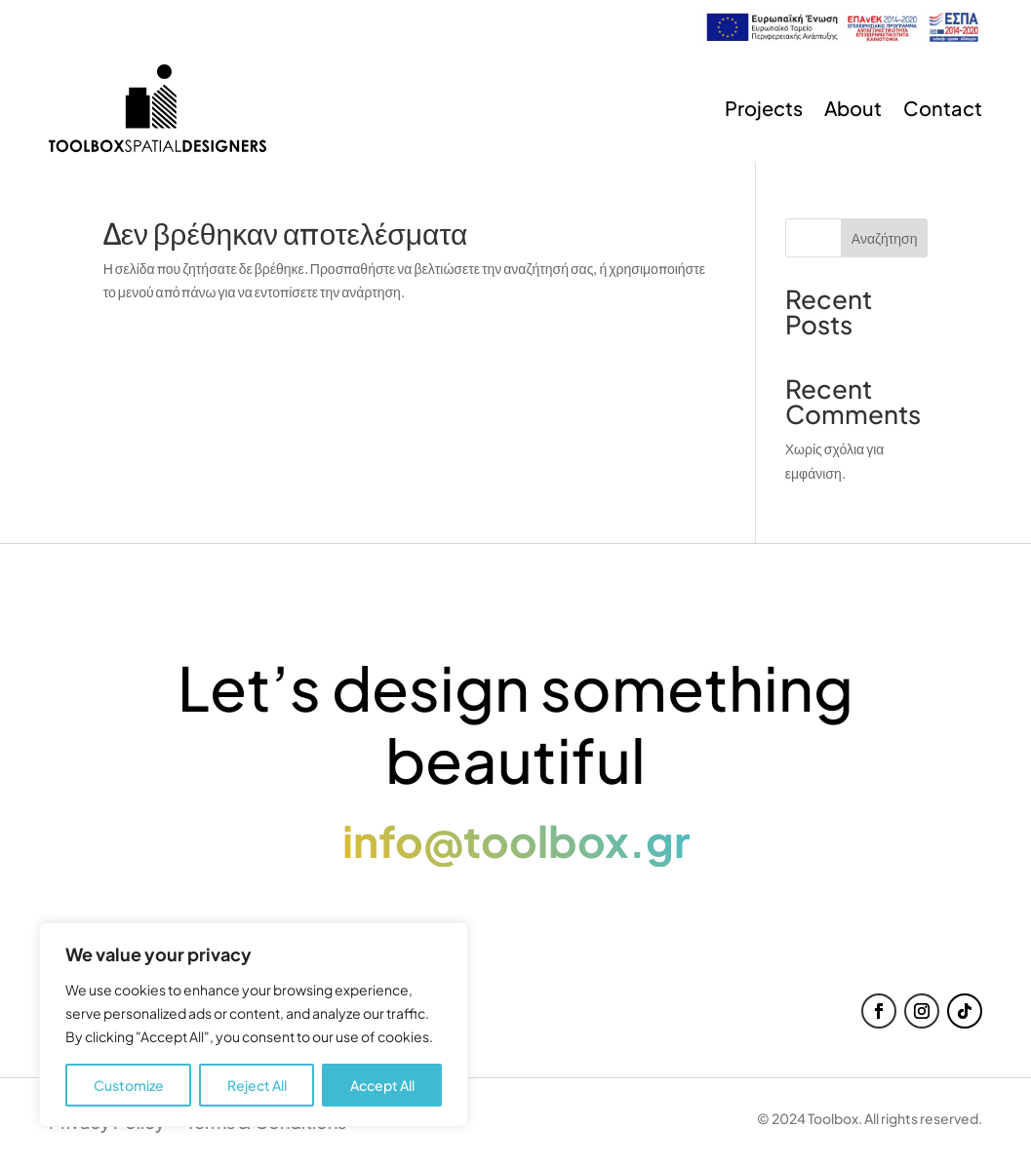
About (853, 108)
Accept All (382, 1085)
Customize (129, 1085)
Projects (764, 108)
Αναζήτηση (885, 238)
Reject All (257, 1085)
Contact (942, 108)
